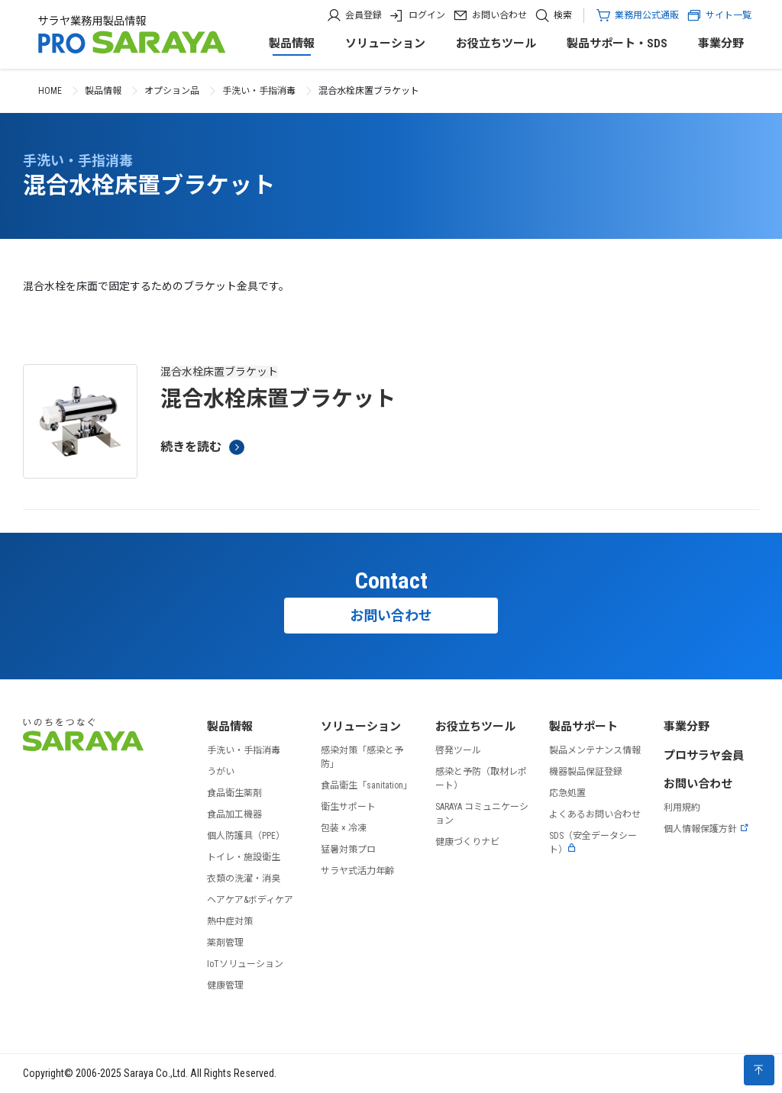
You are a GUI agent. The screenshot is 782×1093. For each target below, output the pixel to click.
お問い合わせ (499, 15)
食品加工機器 (234, 814)
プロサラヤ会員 (704, 756)
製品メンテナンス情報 (595, 750)
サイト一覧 (719, 15)
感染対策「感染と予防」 (362, 757)
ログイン (427, 15)
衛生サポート (348, 806)
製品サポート (583, 727)
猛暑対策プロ (348, 849)
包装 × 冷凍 (344, 828)
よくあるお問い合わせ (595, 814)
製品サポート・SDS (617, 43)
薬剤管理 (225, 942)
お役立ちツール (496, 43)
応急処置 (567, 793)
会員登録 (363, 15)
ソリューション (385, 43)
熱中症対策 (230, 921)
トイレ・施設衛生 (243, 857)
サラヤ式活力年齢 (357, 871)
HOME (50, 90)
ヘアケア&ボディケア (250, 900)
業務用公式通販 (647, 15)
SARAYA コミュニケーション (481, 813)
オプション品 (171, 90)
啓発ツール (458, 750)
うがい (220, 771)
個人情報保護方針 (706, 829)
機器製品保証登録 (585, 771)
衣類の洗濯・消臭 (243, 878)
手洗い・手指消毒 (259, 90)
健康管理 (225, 985)
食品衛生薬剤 (234, 793)
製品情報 (292, 43)
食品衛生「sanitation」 (366, 785)
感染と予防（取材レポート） (481, 778)
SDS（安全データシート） (593, 842)
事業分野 (721, 43)
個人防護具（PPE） (246, 835)
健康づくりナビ (467, 842)
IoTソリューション (245, 964)
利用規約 (682, 807)
